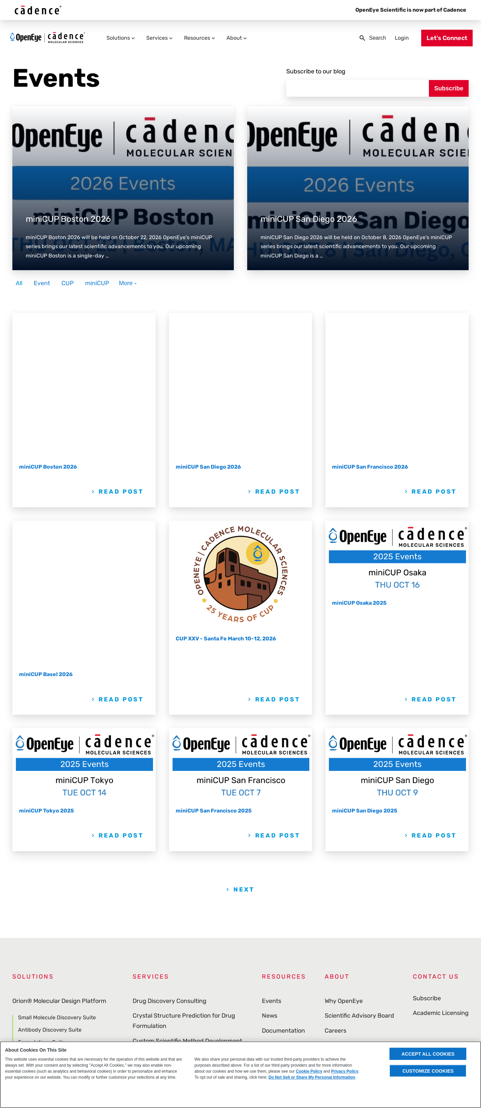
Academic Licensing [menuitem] (441, 891)
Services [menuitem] (161, 37)
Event (42, 278)
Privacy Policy (344, 1071)
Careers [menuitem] (335, 906)
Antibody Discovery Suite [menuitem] (50, 905)
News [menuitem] (269, 891)
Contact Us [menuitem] (436, 852)
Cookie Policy (309, 1071)
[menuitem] (436, 1029)
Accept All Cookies (428, 1053)
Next (243, 764)
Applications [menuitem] (29, 971)
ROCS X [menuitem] (27, 954)
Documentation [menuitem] (283, 906)
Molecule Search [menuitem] (38, 942)
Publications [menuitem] (279, 935)
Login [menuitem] (398, 37)
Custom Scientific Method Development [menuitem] (187, 916)
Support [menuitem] (273, 965)
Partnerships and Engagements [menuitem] (177, 931)
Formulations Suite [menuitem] (41, 917)
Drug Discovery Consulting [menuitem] (169, 876)
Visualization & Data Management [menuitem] (58, 1001)
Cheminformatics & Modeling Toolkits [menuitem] (63, 986)
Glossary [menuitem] (274, 980)
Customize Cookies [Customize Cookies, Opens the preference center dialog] (428, 1070)
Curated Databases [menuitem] (39, 1016)
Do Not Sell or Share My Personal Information (312, 1077)
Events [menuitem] (271, 876)
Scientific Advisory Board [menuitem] (359, 891)
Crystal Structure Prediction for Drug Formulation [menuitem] (184, 896)
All (19, 278)
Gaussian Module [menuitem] (39, 930)
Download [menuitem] (275, 950)
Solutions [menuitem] (122, 37)
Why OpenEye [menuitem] (344, 876)
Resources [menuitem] (201, 37)
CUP (67, 278)
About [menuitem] (238, 37)
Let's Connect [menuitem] (443, 37)
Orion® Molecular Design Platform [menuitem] (59, 876)
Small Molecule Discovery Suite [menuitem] (57, 893)
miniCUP (97, 278)
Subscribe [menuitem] (427, 876)
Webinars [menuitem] (274, 920)
